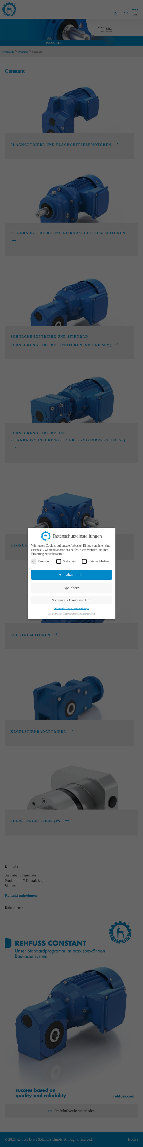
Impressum (90, 613)
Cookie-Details (55, 613)
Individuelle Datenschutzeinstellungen (71, 608)
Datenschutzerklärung (74, 613)
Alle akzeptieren (72, 574)
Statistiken (66, 561)
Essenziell (40, 561)
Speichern (71, 588)
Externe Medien (95, 561)
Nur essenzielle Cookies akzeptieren (71, 600)
